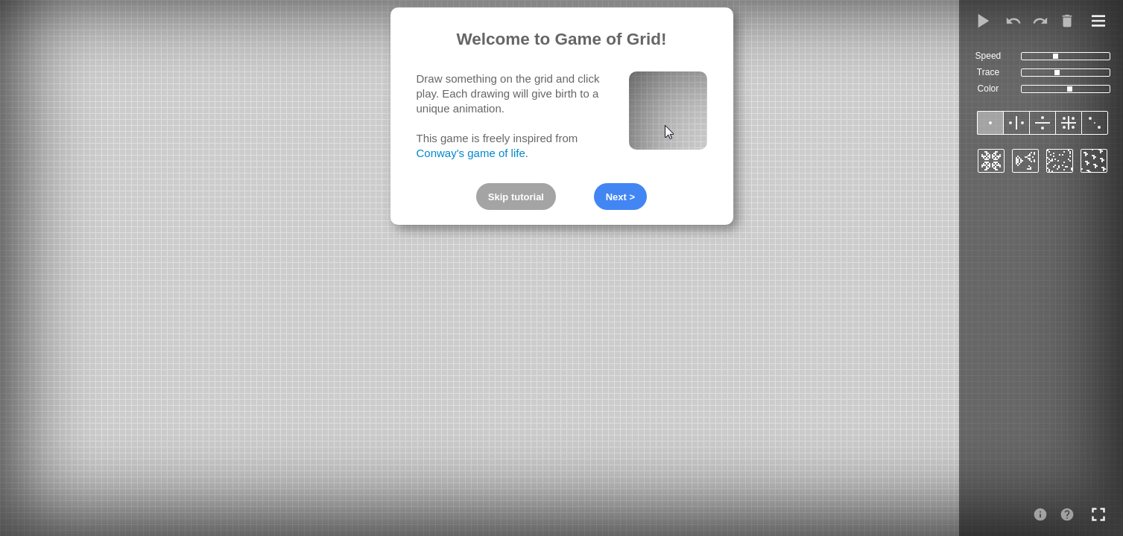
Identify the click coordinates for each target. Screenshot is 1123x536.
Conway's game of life (471, 153)
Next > (620, 196)
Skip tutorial (516, 196)
